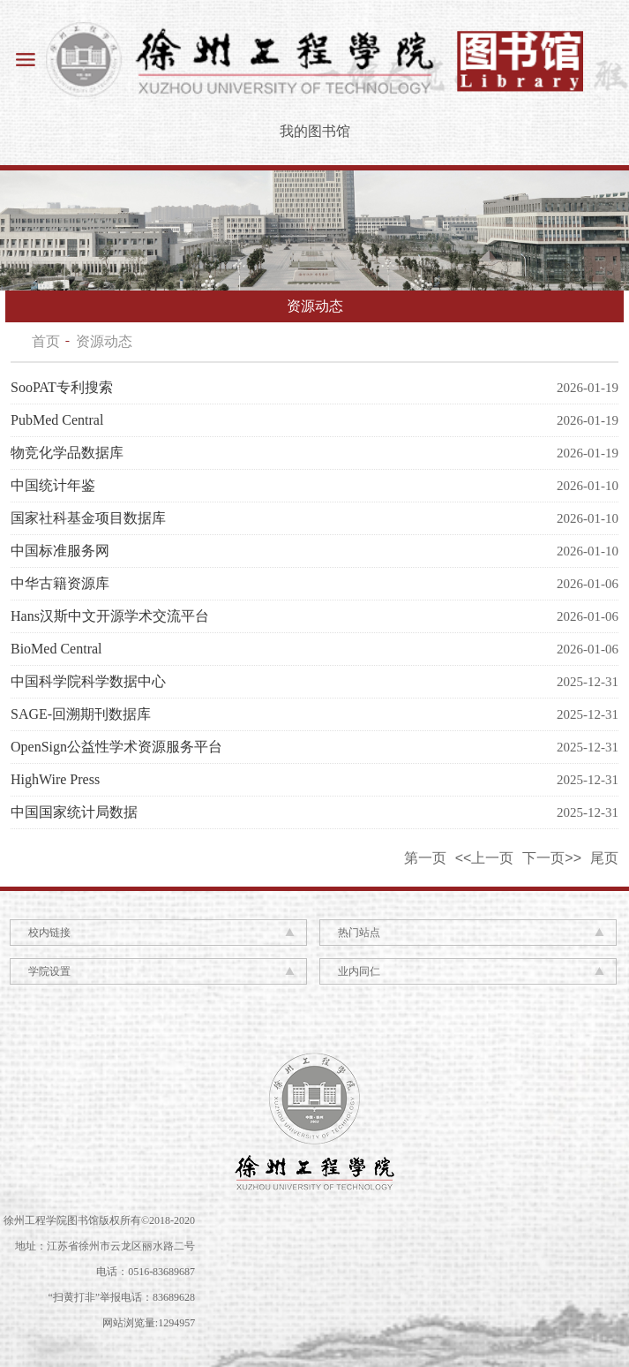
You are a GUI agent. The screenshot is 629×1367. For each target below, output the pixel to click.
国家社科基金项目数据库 (88, 517)
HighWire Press (55, 779)
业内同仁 (359, 971)
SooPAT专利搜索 (62, 387)
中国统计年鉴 (53, 485)
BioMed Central (56, 648)
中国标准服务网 (60, 550)
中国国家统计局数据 (74, 811)
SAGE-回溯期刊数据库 (81, 713)
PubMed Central (57, 419)
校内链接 (49, 932)
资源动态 (104, 341)
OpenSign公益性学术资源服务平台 (116, 746)
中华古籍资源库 (60, 583)
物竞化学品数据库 (67, 452)
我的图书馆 (315, 131)
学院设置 (49, 971)
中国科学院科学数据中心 (88, 681)
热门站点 (359, 932)
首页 (46, 341)
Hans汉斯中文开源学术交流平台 (110, 615)
